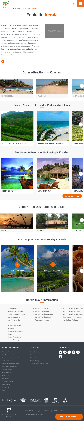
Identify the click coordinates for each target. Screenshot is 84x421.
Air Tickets (5, 378)
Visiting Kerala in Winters (72, 311)
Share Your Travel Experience (39, 364)
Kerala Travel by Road (43, 317)
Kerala (20, 8)
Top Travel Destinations (9, 367)
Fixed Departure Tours (9, 355)
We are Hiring (34, 361)
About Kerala (12, 308)
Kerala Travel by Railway (44, 314)
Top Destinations (14, 317)
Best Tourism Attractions (72, 317)
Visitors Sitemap (13, 340)
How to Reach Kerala (15, 311)
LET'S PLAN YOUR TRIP (69, 417)
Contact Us (5, 387)
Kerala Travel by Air (42, 311)
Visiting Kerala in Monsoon (73, 314)
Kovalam (27, 8)
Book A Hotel (6, 373)
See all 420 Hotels (72, 196)
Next (82, 86)
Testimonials (6, 384)
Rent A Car (5, 375)
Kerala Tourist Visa (14, 337)
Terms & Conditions (36, 352)
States (14, 8)
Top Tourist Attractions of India (12, 358)
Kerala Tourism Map (42, 308)
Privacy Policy (34, 358)
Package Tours (6, 352)
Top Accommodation (42, 320)
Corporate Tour (7, 370)
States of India (6, 361)
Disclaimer (33, 355)
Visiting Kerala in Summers (73, 308)
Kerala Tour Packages (71, 320)
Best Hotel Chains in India (10, 364)
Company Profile (7, 381)
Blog (3, 390)
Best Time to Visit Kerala (16, 314)
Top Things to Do (14, 320)
